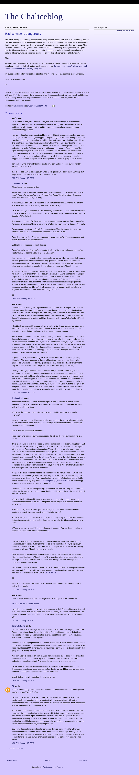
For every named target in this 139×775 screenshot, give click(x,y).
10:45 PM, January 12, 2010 (23, 298)
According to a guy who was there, (55, 481)
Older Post (82, 760)
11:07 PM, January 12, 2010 (23, 393)
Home (47, 760)
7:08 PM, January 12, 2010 (23, 178)
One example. (51, 573)
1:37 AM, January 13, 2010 (23, 620)
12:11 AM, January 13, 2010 (23, 589)
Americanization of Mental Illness (25, 604)
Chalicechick (17, 183)
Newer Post (12, 760)
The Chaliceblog (34, 16)
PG (13, 686)
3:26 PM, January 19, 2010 (23, 743)
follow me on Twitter (125, 31)
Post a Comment (16, 749)
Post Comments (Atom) (53, 767)
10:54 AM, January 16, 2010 (23, 680)
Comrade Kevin (18, 626)
